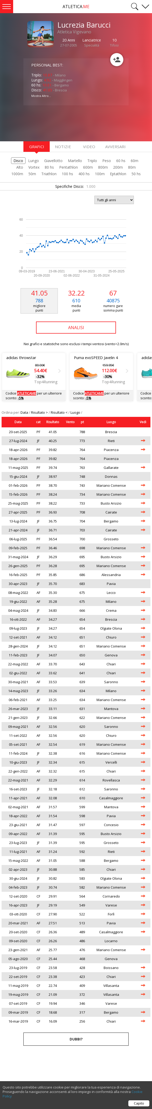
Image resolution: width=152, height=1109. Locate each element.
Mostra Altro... (41, 96)
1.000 (90, 186)
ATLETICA (76, 6)
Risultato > (40, 412)
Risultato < (59, 412)
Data (25, 412)
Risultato (52, 422)
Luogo (75, 412)
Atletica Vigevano (74, 32)
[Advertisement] (65, 123)
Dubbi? (76, 1039)
